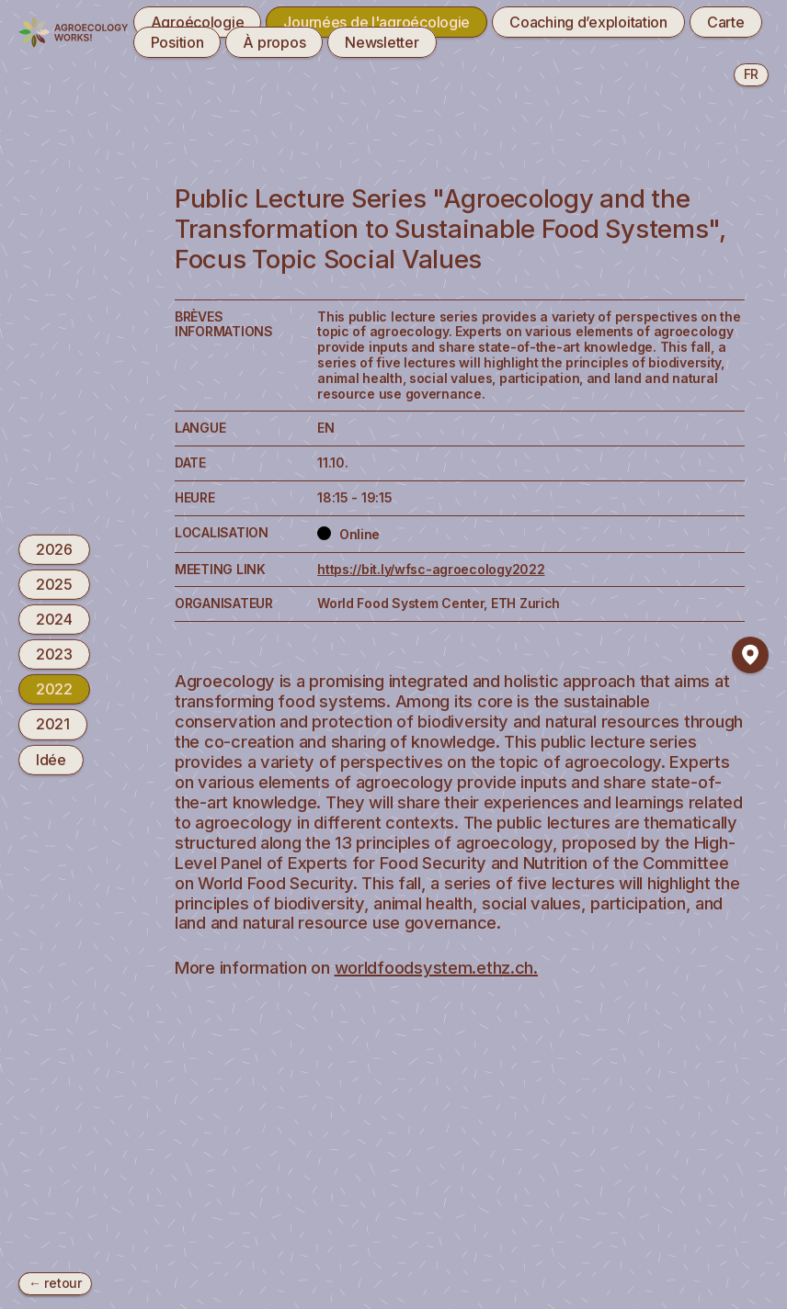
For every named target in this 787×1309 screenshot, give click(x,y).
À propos (274, 42)
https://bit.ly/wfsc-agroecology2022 (430, 569)
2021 (53, 724)
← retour (55, 1283)
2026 (54, 548)
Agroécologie (198, 22)
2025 (54, 584)
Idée (51, 759)
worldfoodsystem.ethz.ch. (436, 967)
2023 (54, 654)
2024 (54, 619)
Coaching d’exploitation (588, 22)
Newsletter (381, 42)
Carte (726, 22)
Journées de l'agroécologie (376, 22)
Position (177, 42)
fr (751, 74)
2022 (54, 689)
